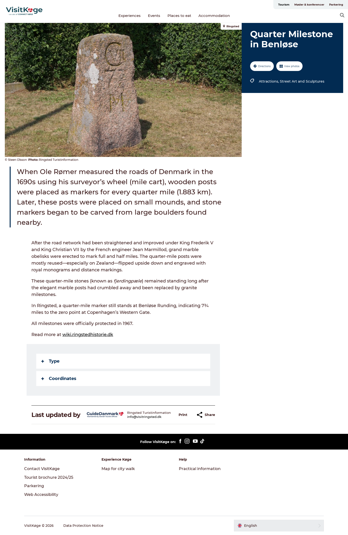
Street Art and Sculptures (302, 81)
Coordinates (58, 378)
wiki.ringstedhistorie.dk (87, 334)
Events (154, 15)
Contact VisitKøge (42, 468)
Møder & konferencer (309, 4)
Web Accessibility (41, 494)
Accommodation (214, 15)
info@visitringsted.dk (144, 417)
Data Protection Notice (83, 525)
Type (50, 361)
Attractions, (269, 81)
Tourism (284, 4)
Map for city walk (118, 468)
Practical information (200, 468)
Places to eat (179, 15)
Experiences (129, 15)
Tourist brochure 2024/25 (48, 477)
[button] (183, 415)
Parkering (336, 4)
